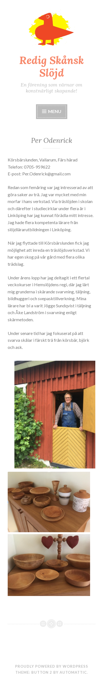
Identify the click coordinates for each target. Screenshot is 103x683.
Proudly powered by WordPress (51, 666)
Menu (51, 111)
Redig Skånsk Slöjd (51, 66)
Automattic (73, 672)
